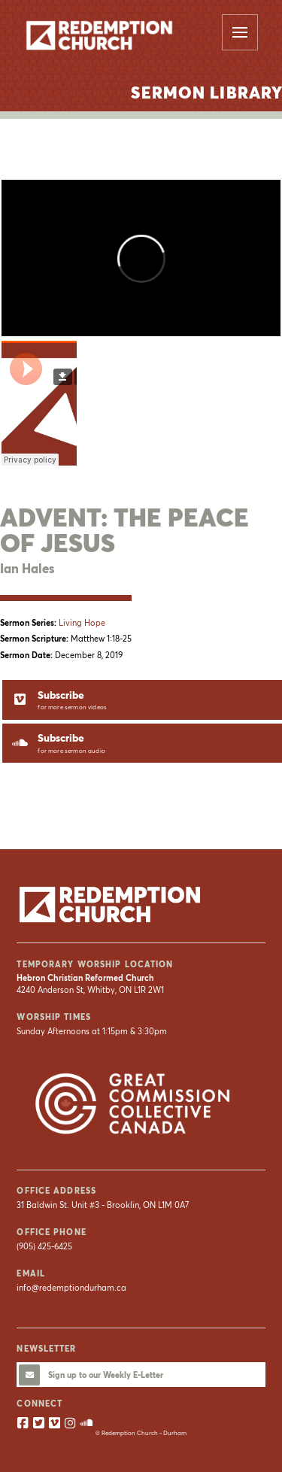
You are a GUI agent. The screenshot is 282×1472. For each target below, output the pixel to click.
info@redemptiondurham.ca (71, 1287)
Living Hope (82, 623)
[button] (240, 32)
